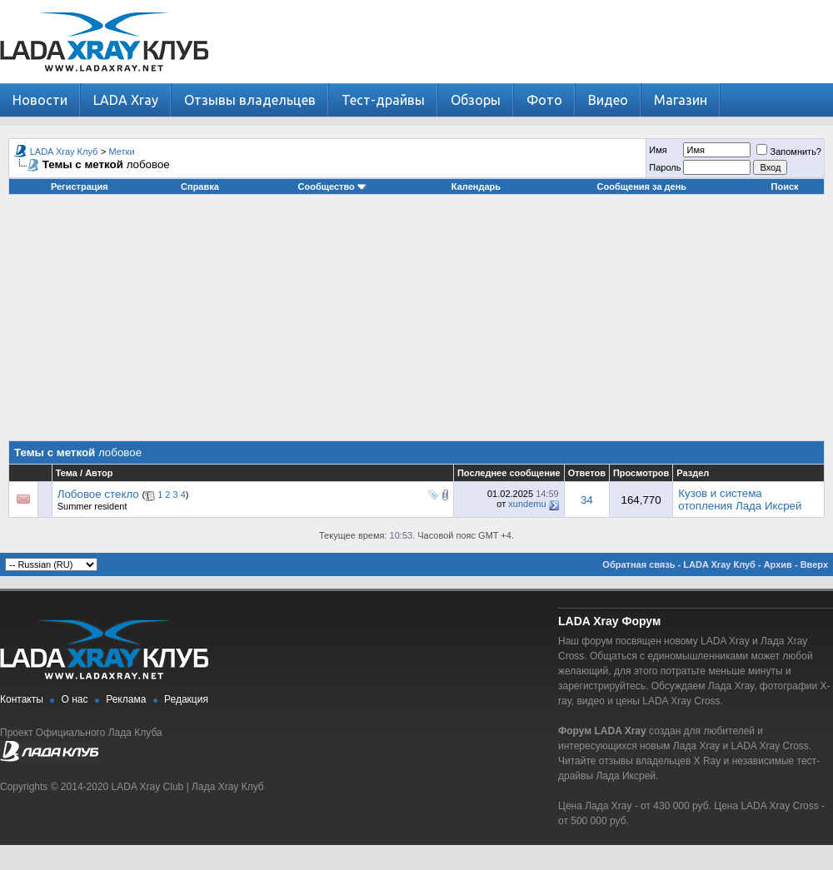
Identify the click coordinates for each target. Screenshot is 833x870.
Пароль (665, 167)
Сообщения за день (641, 186)
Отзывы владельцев (250, 99)
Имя (657, 150)
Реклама (126, 699)
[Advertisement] (416, 323)
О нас (75, 699)
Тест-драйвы (383, 99)
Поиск (785, 186)
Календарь (476, 186)
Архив (778, 564)
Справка (200, 186)
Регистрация (79, 186)
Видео (608, 99)
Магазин (680, 99)
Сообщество (332, 186)
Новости (39, 99)
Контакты (21, 699)
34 (587, 500)
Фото (544, 99)
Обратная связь (638, 564)
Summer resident (92, 506)
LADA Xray (125, 99)
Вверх (814, 564)
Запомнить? (788, 152)
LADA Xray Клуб (64, 152)
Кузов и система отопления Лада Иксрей (739, 499)
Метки (122, 152)
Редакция (186, 699)
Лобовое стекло (98, 494)
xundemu (527, 504)
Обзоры (476, 99)
